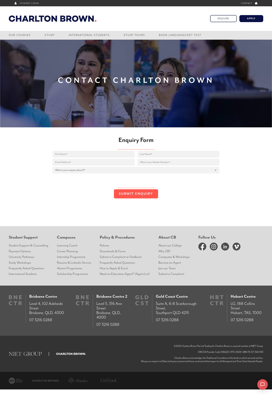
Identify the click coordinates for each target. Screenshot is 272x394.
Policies (104, 245)
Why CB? (164, 251)
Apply (251, 18)
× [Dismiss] (251, 384)
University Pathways (21, 257)
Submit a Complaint (171, 274)
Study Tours (134, 35)
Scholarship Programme (72, 274)
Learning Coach (67, 245)
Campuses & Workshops (174, 257)
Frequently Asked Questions (26, 268)
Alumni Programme (69, 268)
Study (50, 35)
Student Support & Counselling (28, 245)
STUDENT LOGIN (26, 3)
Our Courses (20, 35)
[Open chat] (262, 384)
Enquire (223, 18)
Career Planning (67, 251)
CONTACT (249, 3)
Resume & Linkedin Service (74, 263)
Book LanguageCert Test (180, 35)
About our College (170, 245)
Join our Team (167, 268)
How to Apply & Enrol (114, 268)
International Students (89, 35)
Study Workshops (20, 263)
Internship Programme (71, 257)
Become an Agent (169, 263)
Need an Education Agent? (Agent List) (125, 274)
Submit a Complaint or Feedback (121, 257)
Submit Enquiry (136, 194)
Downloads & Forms (113, 251)
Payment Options (20, 251)
